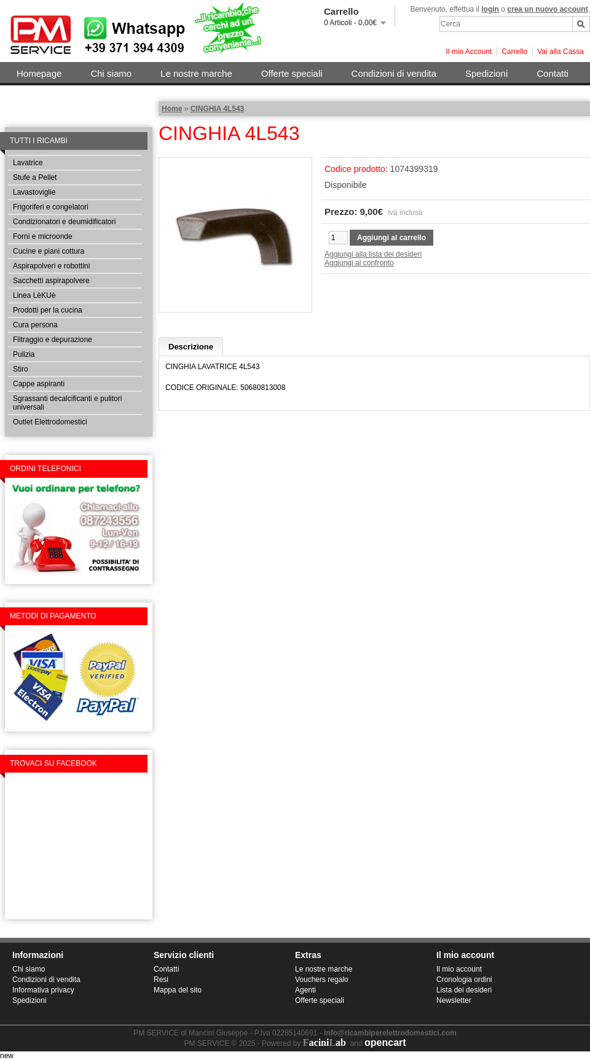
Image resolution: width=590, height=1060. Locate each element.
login (490, 9)
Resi (161, 979)
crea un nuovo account (547, 9)
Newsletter (453, 1000)
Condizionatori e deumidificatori (64, 221)
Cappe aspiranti (39, 384)
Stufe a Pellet (35, 177)
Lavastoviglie (34, 192)
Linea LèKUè (34, 295)
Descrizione (190, 346)
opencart (385, 1042)
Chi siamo (111, 73)
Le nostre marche (196, 73)
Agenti (305, 990)
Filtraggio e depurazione (52, 339)
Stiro (20, 369)
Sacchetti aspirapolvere (51, 280)
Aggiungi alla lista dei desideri (373, 254)
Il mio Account (469, 51)
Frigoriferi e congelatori (50, 207)
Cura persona (35, 325)
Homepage (39, 73)
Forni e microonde (43, 236)
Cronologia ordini (464, 979)
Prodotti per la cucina (47, 310)
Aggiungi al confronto (359, 263)
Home (172, 108)
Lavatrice (28, 162)
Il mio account (459, 969)
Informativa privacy (43, 990)
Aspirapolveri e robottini (51, 266)
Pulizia (23, 354)
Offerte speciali (292, 73)
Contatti (552, 73)
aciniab (324, 1042)
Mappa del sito (178, 990)
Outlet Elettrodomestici (50, 422)
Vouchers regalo (321, 979)
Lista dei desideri (464, 990)
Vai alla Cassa (560, 51)
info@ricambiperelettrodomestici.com (390, 1033)
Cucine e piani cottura (48, 251)
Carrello (514, 51)
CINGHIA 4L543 (218, 108)
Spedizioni (486, 73)
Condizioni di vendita (394, 73)
